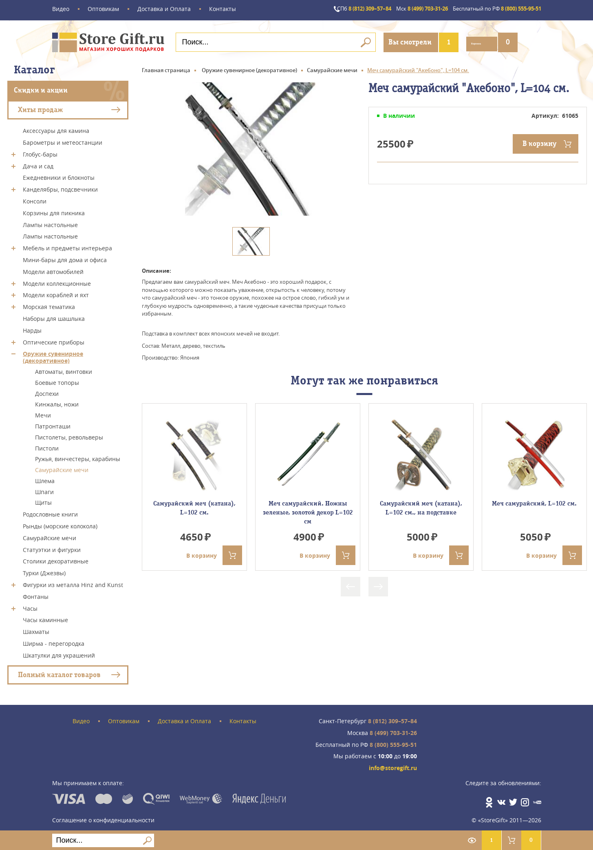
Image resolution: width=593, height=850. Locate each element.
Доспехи (47, 391)
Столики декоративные (55, 559)
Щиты (43, 500)
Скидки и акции (41, 88)
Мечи (43, 413)
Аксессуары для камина (56, 128)
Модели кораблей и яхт (56, 293)
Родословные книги (50, 512)
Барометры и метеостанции (62, 140)
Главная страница (166, 68)
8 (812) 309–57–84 (337, 9)
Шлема (45, 479)
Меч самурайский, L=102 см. (534, 501)
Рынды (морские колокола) (60, 524)
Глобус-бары (40, 152)
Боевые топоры (57, 380)
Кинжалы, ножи (57, 402)
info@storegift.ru (393, 766)
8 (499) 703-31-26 (404, 9)
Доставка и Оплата (164, 9)
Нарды (32, 328)
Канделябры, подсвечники (60, 187)
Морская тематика (49, 305)
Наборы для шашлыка (54, 316)
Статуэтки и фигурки (52, 547)
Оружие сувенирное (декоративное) (53, 355)
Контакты (222, 9)
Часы (30, 606)
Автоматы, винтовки (63, 369)
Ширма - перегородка (53, 641)
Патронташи (53, 424)
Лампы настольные (50, 222)
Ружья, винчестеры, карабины (77, 457)
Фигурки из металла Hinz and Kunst (73, 583)
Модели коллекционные (57, 281)
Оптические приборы (53, 340)
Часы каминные (45, 618)
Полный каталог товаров (59, 672)
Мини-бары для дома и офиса (65, 258)
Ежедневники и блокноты (59, 175)
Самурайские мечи (61, 468)
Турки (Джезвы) (44, 571)
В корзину (539, 141)
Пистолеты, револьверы (69, 435)
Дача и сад (38, 164)
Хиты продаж (40, 107)
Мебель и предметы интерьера (67, 246)
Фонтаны (35, 594)
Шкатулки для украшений (59, 653)
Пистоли (47, 446)
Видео (60, 9)
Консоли (34, 199)
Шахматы (36, 630)
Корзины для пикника (54, 211)
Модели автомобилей (53, 270)
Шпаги (44, 489)
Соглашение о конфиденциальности (103, 815)
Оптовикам (103, 9)
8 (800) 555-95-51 (490, 9)
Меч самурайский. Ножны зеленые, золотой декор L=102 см (308, 510)
